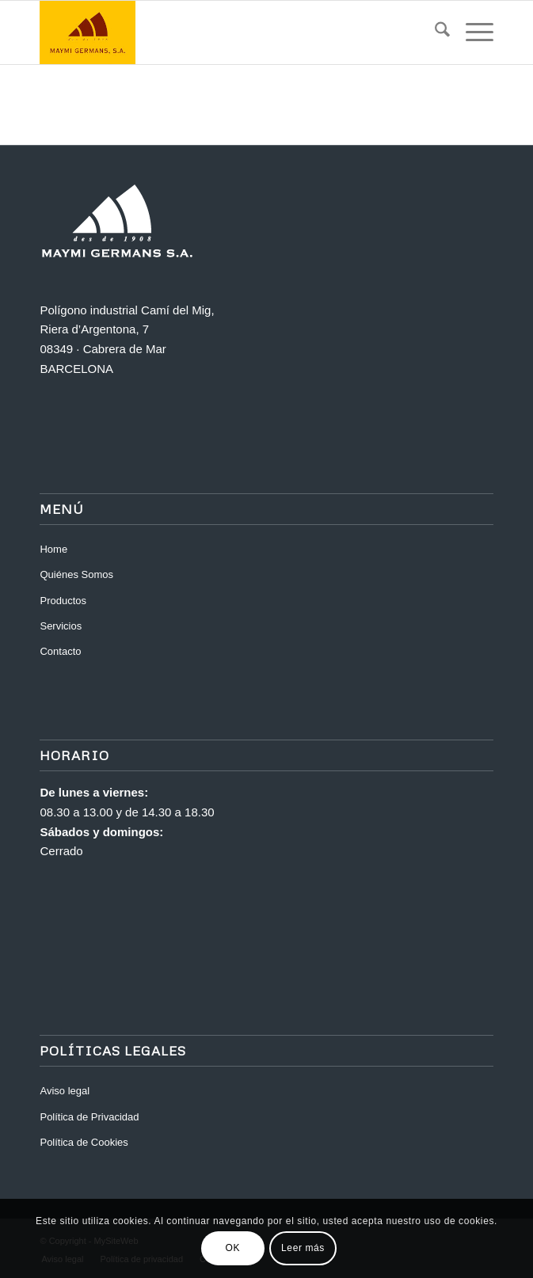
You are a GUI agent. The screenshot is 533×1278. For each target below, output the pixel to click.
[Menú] (471, 32)
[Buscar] (434, 32)
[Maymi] (221, 32)
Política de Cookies (84, 1142)
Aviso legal (64, 1091)
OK (233, 1247)
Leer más (303, 1247)
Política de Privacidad (89, 1117)
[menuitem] (434, 32)
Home (53, 549)
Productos (63, 601)
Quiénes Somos (76, 574)
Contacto (60, 651)
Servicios (61, 626)
